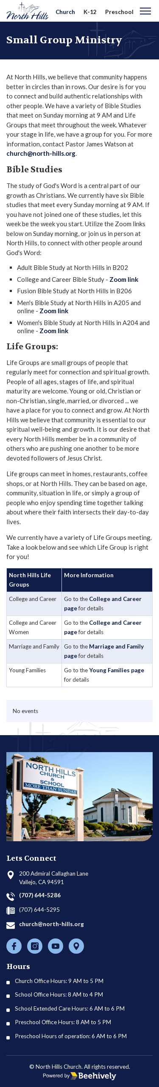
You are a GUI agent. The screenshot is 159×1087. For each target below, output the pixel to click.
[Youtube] (55, 946)
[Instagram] (34, 946)
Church (65, 11)
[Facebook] (14, 946)
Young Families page (116, 670)
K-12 (90, 11)
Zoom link (123, 279)
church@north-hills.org (40, 153)
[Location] (76, 946)
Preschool (119, 11)
